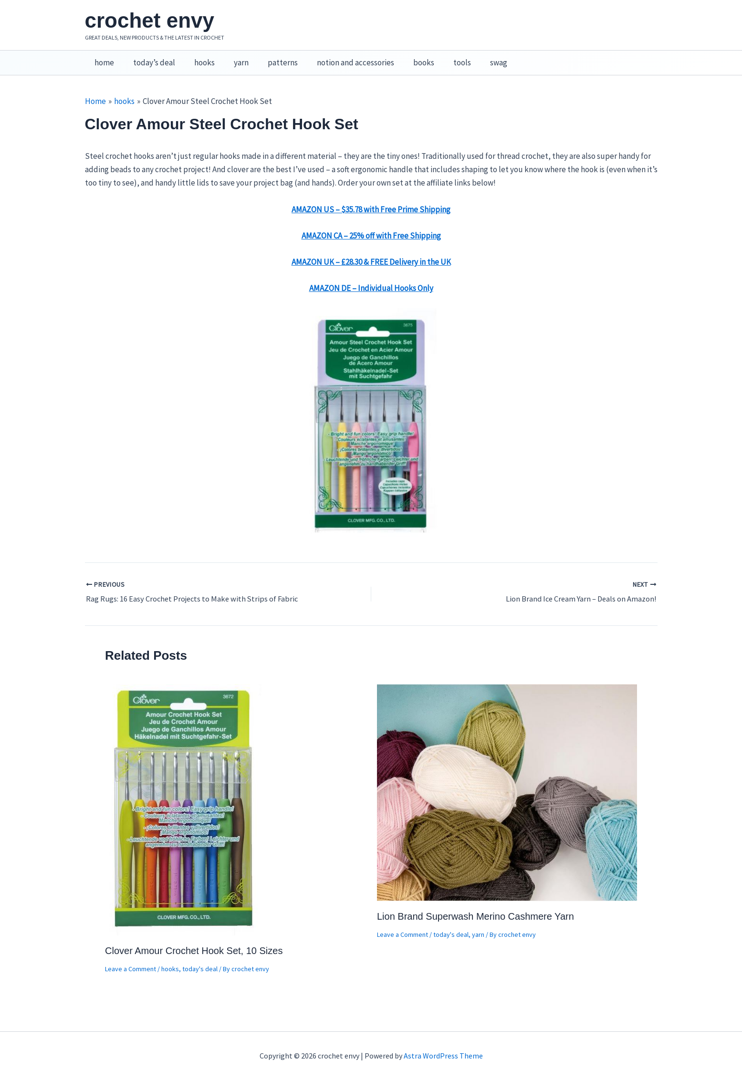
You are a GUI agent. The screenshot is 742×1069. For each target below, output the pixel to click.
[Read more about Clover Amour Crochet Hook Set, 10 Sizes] (184, 798)
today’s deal (150, 57)
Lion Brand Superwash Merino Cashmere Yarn (475, 906)
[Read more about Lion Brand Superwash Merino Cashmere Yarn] (507, 781)
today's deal (200, 958)
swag (474, 57)
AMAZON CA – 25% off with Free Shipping (371, 225)
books (405, 57)
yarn (231, 57)
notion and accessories (339, 57)
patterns (270, 57)
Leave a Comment (130, 958)
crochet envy (149, 20)
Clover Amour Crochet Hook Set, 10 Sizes (193, 940)
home (103, 57)
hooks (197, 57)
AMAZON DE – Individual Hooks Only (371, 278)
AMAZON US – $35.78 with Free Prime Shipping (371, 199)
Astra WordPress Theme (443, 1045)
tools (440, 57)
